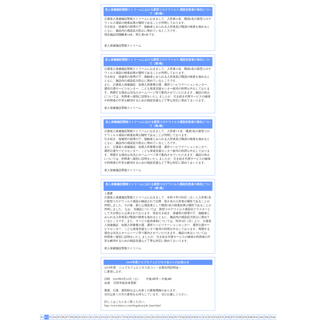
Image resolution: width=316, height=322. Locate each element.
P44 (273, 317)
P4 (55, 317)
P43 (267, 317)
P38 (239, 317)
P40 (250, 317)
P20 (137, 317)
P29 (188, 317)
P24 (160, 317)
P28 (182, 317)
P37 (233, 317)
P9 (75, 317)
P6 (63, 317)
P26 (171, 317)
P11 (86, 317)
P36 (227, 317)
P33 (210, 317)
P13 (97, 317)
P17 (120, 317)
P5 (59, 317)
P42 (261, 317)
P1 (42, 317)
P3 (50, 317)
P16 (114, 317)
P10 (81, 317)
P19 (131, 317)
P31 (199, 317)
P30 (193, 317)
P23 (154, 317)
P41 (256, 317)
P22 (148, 317)
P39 (244, 317)
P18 (126, 317)
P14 (103, 317)
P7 (67, 317)
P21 (143, 317)
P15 (109, 317)
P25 (165, 317)
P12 (92, 317)
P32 (205, 317)
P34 (216, 317)
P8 (71, 317)
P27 (176, 317)
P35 (222, 317)
